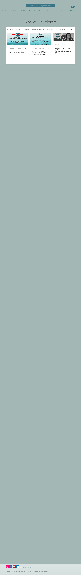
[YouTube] (14, 566)
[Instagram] (7, 566)
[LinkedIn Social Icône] (17, 566)
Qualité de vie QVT (51, 29)
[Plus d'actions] (26, 48)
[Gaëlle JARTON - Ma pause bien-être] (40, 5)
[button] (73, 7)
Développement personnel (38, 29)
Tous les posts (10, 29)
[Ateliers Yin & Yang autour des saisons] (40, 39)
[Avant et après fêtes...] (17, 39)
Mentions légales (45, 571)
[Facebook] (10, 566)
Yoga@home (26, 29)
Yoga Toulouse (62, 29)
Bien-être (18, 29)
